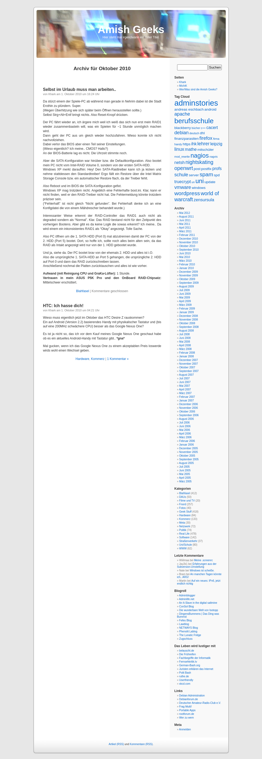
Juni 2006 (185, 426)
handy (178, 144)
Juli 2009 (184, 290)
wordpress (187, 193)
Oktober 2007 (187, 367)
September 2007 (189, 371)
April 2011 (185, 227)
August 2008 (186, 330)
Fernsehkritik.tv (188, 661)
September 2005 (189, 459)
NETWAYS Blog (188, 627)
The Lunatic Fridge (190, 635)
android (210, 109)
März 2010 (185, 260)
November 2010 (188, 242)
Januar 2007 (186, 400)
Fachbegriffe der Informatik (194, 658)
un (193, 182)
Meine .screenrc (203, 560)
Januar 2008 (186, 356)
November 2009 (188, 275)
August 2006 (186, 418)
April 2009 (185, 301)
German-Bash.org (189, 665)
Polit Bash (185, 672)
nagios (200, 155)
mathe (191, 149)
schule (181, 174)
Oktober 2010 (187, 246)
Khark (182, 82)
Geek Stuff (185, 511)
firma (216, 138)
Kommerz (97, 359)
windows (199, 188)
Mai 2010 (184, 257)
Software (184, 537)
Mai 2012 (184, 212)
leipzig (216, 143)
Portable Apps (187, 710)
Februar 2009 (187, 308)
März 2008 (185, 349)
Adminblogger (187, 595)
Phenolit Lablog (188, 631)
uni (200, 181)
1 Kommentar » (118, 359)
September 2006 (189, 415)
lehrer (203, 143)
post (197, 169)
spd (217, 175)
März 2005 (185, 481)
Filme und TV (187, 500)
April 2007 (185, 389)
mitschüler (205, 150)
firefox (205, 138)
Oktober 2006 (187, 411)
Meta (182, 522)
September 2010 (189, 249)
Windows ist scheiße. (202, 570)
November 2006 (188, 407)
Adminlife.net (186, 599)
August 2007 (186, 374)
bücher (196, 128)
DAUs (182, 496)
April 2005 (185, 477)
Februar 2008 (187, 352)
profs (217, 168)
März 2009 (185, 304)
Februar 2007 (187, 396)
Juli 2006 (184, 422)
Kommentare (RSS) (141, 744)
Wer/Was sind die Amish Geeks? (198, 89)
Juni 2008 (185, 338)
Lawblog (184, 624)
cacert (212, 127)
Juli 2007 (184, 378)
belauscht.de (186, 650)
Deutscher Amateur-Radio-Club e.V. (200, 702)
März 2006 (185, 437)
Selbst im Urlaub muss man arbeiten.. (79, 89)
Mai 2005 (184, 474)
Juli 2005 (184, 466)
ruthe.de (184, 676)
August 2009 (186, 286)
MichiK (183, 85)
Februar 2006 (187, 441)
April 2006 (185, 433)
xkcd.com (184, 683)
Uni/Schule (185, 544)
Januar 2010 (186, 268)
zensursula (204, 199)
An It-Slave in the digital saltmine (198, 602)
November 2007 (188, 363)
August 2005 (186, 463)
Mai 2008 (184, 341)
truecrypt (182, 181)
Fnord (182, 504)
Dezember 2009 (188, 271)
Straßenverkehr (188, 541)
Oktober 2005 (187, 455)
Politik (182, 530)
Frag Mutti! (185, 706)
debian (181, 132)
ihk (194, 143)
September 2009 (189, 282)
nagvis (213, 156)
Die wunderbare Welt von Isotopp (198, 610)
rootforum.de (186, 713)
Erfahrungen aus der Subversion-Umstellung (197, 565)
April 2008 (185, 345)
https (187, 144)
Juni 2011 (185, 220)
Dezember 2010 (188, 238)
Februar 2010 (187, 264)
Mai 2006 (184, 429)
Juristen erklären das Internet (196, 669)
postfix (206, 169)
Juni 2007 (185, 382)
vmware (182, 187)
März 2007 (185, 393)
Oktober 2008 (187, 323)
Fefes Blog (185, 620)
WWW (183, 548)
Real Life (184, 533)
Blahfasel (82, 291)
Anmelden (185, 729)
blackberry (182, 128)
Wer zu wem (186, 717)
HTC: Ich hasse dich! (63, 305)
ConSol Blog (186, 606)
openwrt (183, 168)
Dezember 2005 (188, 448)
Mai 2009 (184, 297)
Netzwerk (184, 526)
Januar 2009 (186, 312)
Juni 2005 (185, 470)
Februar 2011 (187, 235)
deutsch (194, 133)
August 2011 (186, 216)
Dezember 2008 (188, 315)
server (194, 175)
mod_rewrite (182, 156)
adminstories (196, 103)
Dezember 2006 (188, 404)
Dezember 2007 (188, 360)
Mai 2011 (184, 224)
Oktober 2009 (187, 279)
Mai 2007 (184, 385)
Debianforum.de (188, 699)
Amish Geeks (131, 29)
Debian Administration (192, 695)
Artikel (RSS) (116, 744)
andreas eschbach (189, 109)
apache (182, 114)
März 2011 (185, 231)
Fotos (182, 508)
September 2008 (189, 327)
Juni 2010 (185, 253)
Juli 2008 (184, 334)
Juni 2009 (185, 293)
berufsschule (194, 121)
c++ (203, 128)
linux (179, 149)
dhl (202, 133)
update (209, 182)
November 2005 (188, 452)
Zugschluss (186, 638)
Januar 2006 (186, 444)
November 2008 (188, 319)
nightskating (199, 162)
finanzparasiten (186, 139)
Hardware (82, 359)
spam (206, 174)
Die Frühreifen (187, 654)
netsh (179, 162)
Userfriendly (186, 680)
